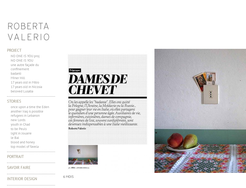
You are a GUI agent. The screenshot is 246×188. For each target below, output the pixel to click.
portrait (15, 156)
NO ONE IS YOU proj (25, 56)
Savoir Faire (19, 167)
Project (14, 50)
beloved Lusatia (22, 91)
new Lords (18, 120)
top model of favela (25, 146)
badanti (16, 73)
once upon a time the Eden (30, 107)
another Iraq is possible (27, 111)
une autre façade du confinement (25, 67)
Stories (14, 101)
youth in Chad (20, 124)
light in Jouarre (21, 133)
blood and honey (23, 142)
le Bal (15, 138)
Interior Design (22, 178)
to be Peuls (19, 129)
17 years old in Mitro (25, 82)
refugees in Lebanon (25, 115)
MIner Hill (18, 78)
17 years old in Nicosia (26, 87)
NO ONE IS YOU (22, 60)
